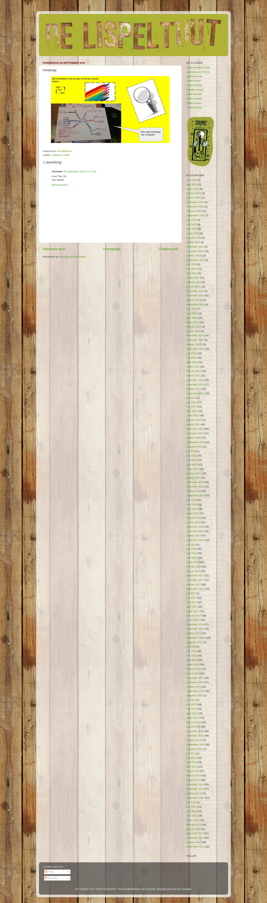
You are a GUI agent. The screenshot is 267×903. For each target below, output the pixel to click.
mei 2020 (191, 460)
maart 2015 (192, 717)
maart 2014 (192, 771)
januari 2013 (193, 829)
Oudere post (168, 249)
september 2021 (195, 393)
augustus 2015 (194, 695)
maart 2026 (192, 189)
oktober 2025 (193, 211)
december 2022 (195, 335)
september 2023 (195, 304)
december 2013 (195, 784)
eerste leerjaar (194, 85)
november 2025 (195, 206)
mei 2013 (191, 811)
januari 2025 (193, 242)
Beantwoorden (60, 184)
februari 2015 (193, 722)
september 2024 (195, 260)
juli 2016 (191, 646)
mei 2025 (191, 224)
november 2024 (195, 251)
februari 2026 (193, 193)
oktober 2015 (193, 686)
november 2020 (195, 433)
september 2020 (195, 442)
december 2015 (195, 677)
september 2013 (195, 797)
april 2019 (191, 508)
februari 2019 (193, 517)
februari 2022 (193, 371)
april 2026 (191, 184)
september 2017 (195, 589)
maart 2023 (192, 322)
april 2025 (191, 228)
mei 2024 (191, 268)
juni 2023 (191, 308)
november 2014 (195, 735)
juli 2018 (191, 544)
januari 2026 (193, 197)
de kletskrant (64, 151)
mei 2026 (191, 180)
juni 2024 (191, 264)
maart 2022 (192, 366)
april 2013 (191, 815)
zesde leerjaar (194, 107)
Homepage (111, 249)
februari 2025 (193, 237)
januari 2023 (193, 331)
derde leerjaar (194, 94)
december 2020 (195, 428)
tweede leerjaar (194, 89)
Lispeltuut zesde (61, 155)
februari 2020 (193, 473)
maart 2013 (192, 820)
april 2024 (191, 273)
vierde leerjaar (194, 98)
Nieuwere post (54, 249)
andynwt (150, 889)
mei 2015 (191, 708)
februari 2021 (193, 420)
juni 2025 (191, 220)
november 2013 (195, 789)
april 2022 (191, 362)
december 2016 (195, 624)
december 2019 (195, 482)
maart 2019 (192, 513)
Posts (49, 871)
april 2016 (191, 660)
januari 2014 (193, 780)
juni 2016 (191, 651)
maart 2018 (192, 562)
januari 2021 (193, 424)
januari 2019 (193, 522)
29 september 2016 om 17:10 (80, 171)
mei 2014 (191, 762)
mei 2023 (191, 313)
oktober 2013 (193, 793)
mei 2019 (191, 504)
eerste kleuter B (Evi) (198, 72)
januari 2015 (193, 726)
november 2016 (195, 628)
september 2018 (195, 540)
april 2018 (191, 557)
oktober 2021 (193, 389)
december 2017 (195, 575)
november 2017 (195, 580)
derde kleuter (193, 80)
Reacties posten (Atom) (73, 256)
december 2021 (195, 380)
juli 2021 (191, 397)
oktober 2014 (193, 740)
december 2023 (195, 291)
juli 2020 (191, 451)
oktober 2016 (193, 633)
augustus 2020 (194, 446)
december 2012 (195, 833)
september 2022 (195, 348)
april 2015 (191, 713)
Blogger (187, 889)
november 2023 (195, 295)
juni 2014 (191, 757)
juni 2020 (191, 455)
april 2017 (191, 606)
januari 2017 (193, 620)
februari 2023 (193, 326)
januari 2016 (193, 673)
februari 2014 (193, 775)
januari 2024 (193, 286)
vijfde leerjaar (193, 103)
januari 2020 (193, 477)
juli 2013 (191, 802)
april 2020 (191, 464)
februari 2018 (193, 566)
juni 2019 (191, 500)
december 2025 (195, 202)
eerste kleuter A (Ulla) (198, 67)
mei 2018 (191, 553)
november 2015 (195, 682)
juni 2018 (191, 548)
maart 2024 (192, 277)
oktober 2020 (193, 437)
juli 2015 (191, 700)
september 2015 (195, 691)
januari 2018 (193, 571)
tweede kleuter (194, 76)
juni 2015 (191, 704)
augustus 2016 (194, 642)
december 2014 (195, 731)
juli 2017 (191, 593)
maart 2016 (192, 664)
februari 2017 (193, 615)
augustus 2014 (194, 749)
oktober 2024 (193, 255)
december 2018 (195, 526)
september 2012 (195, 846)
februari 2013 (193, 824)
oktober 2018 (193, 535)
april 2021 (191, 411)
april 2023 (191, 317)
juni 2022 (191, 353)
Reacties (51, 878)
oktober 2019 (193, 491)
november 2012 (195, 837)
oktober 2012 (193, 842)
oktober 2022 (193, 344)
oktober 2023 (193, 300)
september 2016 (195, 637)
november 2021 (195, 384)
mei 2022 (191, 357)
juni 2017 (191, 597)
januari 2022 (193, 375)
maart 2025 (192, 233)
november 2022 (195, 340)
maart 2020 (192, 469)
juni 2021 (191, 402)
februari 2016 (193, 669)
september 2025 (195, 215)
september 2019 (195, 495)
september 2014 (195, 744)
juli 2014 (191, 753)
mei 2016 (191, 655)
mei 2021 (191, 406)
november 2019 (195, 486)
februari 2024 (193, 282)
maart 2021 (192, 415)
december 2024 (195, 246)
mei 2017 (191, 602)
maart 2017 (192, 611)
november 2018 (195, 531)
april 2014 (191, 766)
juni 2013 (191, 806)
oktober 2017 (193, 584)
